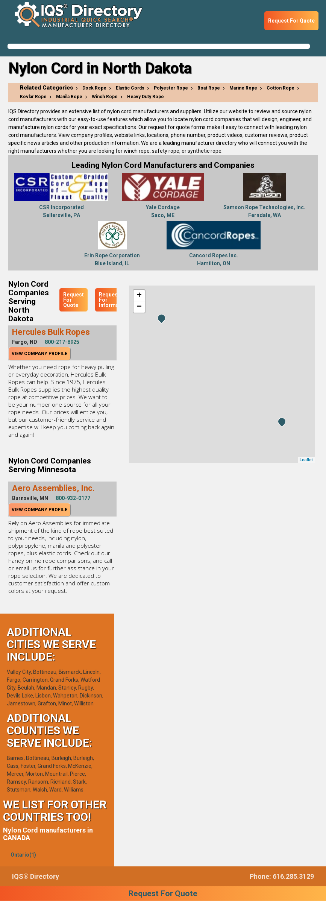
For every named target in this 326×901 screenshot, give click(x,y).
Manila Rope (69, 96)
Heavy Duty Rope (145, 96)
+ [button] (139, 295)
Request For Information (114, 300)
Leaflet (306, 459)
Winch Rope (105, 96)
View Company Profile (39, 353)
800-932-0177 (73, 498)
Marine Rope (243, 88)
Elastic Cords (130, 88)
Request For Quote (291, 21)
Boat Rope (208, 88)
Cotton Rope (280, 88)
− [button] (139, 307)
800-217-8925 (62, 342)
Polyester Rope (171, 88)
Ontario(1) (23, 855)
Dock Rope (94, 88)
